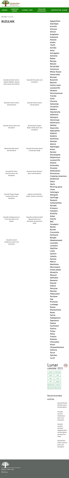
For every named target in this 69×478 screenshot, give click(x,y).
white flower (55, 72)
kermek (53, 205)
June (58, 378)
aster (52, 50)
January (51, 372)
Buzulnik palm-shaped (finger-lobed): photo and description (34, 128)
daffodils (54, 278)
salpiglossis (55, 318)
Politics (4, 472)
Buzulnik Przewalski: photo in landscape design (34, 149)
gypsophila (55, 131)
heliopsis (54, 117)
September (51, 385)
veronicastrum (56, 93)
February (57, 372)
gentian (53, 141)
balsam (53, 64)
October (58, 385)
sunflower (54, 326)
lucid (52, 358)
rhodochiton (55, 310)
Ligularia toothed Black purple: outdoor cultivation (34, 195)
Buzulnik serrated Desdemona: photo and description (11, 242)
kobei (52, 216)
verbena (53, 90)
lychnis (53, 254)
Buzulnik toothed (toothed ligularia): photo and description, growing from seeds (34, 220)
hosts (52, 344)
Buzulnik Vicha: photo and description (34, 81)
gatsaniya (54, 104)
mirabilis (54, 272)
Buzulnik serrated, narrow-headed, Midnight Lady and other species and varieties (11, 82)
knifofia (53, 213)
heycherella (55, 112)
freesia (53, 336)
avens (52, 149)
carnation (54, 106)
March (50, 375)
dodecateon (55, 171)
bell (51, 221)
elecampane (55, 155)
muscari (53, 275)
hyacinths (54, 128)
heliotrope (54, 120)
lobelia (53, 256)
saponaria (54, 320)
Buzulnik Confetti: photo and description (11, 104)
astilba (53, 48)
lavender (54, 243)
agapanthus (55, 21)
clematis (54, 211)
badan (52, 58)
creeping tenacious (58, 176)
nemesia (54, 280)
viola (52, 98)
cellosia (53, 350)
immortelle (55, 74)
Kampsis (53, 200)
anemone (54, 37)
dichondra (54, 165)
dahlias (53, 125)
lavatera (54, 245)
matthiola (54, 264)
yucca (52, 352)
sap (51, 299)
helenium (54, 114)
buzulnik (54, 80)
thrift (52, 45)
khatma (53, 339)
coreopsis (54, 224)
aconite (53, 26)
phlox (52, 334)
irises (52, 189)
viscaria (53, 101)
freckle (53, 96)
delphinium (55, 157)
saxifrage (54, 197)
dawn (52, 181)
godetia (53, 136)
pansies (53, 40)
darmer (53, 152)
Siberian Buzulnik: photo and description (11, 149)
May (51, 378)
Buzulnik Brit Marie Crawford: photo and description (11, 173)
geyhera (53, 109)
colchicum (54, 69)
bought (53, 237)
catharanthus (56, 203)
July (51, 381)
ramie (52, 307)
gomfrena (54, 139)
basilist (53, 82)
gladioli (53, 133)
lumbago (54, 304)
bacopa (53, 61)
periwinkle (54, 66)
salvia (52, 315)
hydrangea (54, 147)
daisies (53, 259)
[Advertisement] (23, 36)
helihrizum (55, 122)
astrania (53, 56)
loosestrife (55, 88)
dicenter (53, 168)
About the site (7, 469)
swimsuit (54, 235)
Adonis (53, 144)
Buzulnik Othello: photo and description (34, 104)
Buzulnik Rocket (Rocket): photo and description (34, 172)
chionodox (54, 342)
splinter (53, 355)
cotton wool (55, 85)
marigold (54, 195)
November (51, 388)
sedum (53, 286)
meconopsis (55, 267)
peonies (53, 291)
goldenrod (54, 179)
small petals (55, 270)
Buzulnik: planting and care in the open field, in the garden (11, 219)
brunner (53, 77)
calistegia (54, 192)
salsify (53, 219)
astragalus (54, 53)
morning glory (56, 187)
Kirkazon (54, 208)
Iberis (52, 184)
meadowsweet (56, 240)
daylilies (54, 248)
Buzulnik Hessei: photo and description (11, 127)
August (58, 381)
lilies (52, 251)
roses (52, 312)
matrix (53, 262)
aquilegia (54, 24)
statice (53, 328)
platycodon (55, 294)
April (58, 375)
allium (53, 32)
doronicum (54, 173)
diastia (53, 163)
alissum (53, 29)
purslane (53, 296)
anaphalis (54, 34)
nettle (53, 227)
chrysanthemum (57, 347)
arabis (53, 42)
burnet (53, 229)
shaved (53, 283)
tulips (52, 331)
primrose (54, 302)
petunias (54, 288)
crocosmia (54, 232)
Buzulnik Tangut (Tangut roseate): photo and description (11, 196)
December (58, 388)
